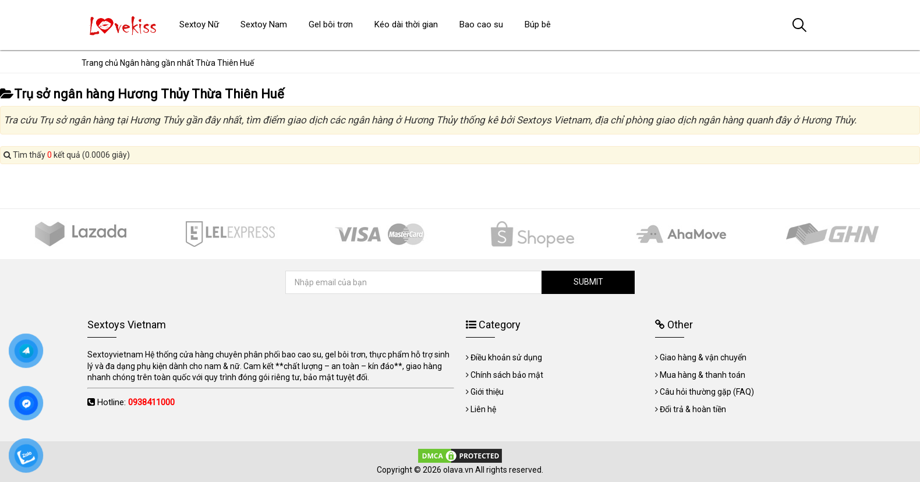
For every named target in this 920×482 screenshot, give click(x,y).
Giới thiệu (487, 391)
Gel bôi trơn (331, 24)
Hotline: (136, 402)
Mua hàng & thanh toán (702, 375)
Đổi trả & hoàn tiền (693, 409)
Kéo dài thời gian (406, 24)
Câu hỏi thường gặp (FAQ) (707, 391)
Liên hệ (483, 409)
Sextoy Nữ (199, 24)
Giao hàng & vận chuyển (703, 357)
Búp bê (538, 24)
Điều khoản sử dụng (506, 357)
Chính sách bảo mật (506, 375)
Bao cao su (481, 24)
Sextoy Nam (263, 24)
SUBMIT (588, 281)
